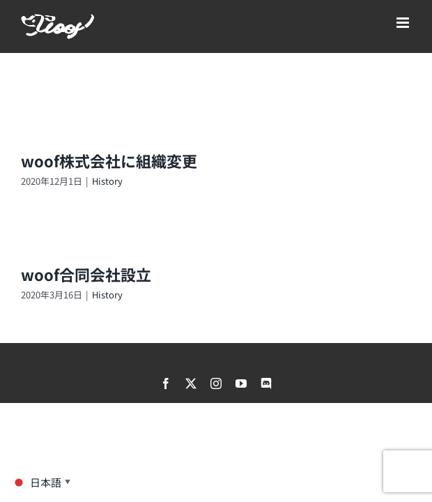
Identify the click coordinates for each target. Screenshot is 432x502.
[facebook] (165, 383)
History (107, 181)
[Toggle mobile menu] (403, 22)
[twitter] (190, 383)
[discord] (266, 383)
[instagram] (216, 383)
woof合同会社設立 (86, 274)
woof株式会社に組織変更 (109, 160)
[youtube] (241, 383)
